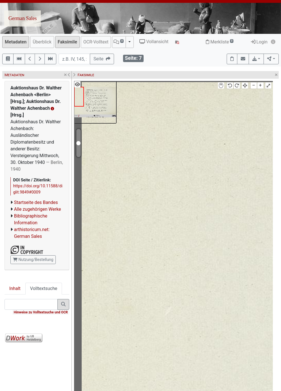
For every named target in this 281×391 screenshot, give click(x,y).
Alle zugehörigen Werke (37, 209)
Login (259, 42)
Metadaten (15, 42)
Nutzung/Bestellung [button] (33, 259)
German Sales (22, 18)
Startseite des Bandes (36, 202)
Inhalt (15, 288)
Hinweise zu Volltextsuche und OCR (41, 312)
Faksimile (67, 42)
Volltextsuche (43, 288)
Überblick (42, 42)
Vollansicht (153, 41)
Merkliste (219, 42)
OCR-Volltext (95, 42)
